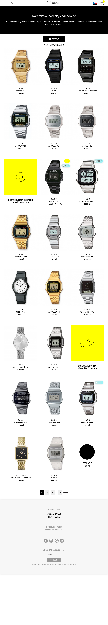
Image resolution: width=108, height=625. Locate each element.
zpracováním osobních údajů (66, 564)
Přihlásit (54, 560)
